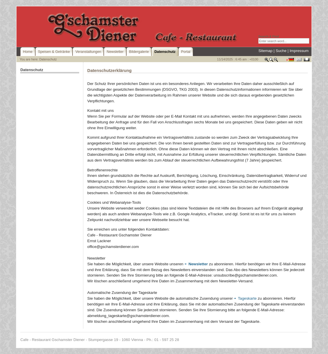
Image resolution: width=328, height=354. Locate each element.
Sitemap (265, 51)
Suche (281, 51)
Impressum (299, 51)
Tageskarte (245, 298)
